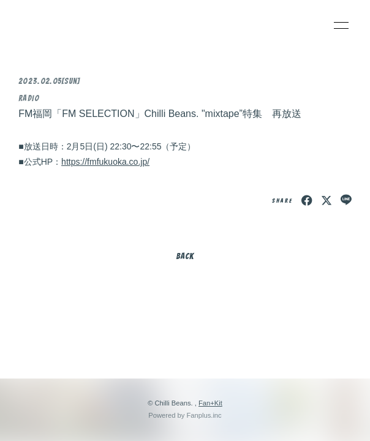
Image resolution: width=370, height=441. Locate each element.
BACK (185, 256)
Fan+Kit (210, 403)
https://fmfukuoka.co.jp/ (105, 162)
